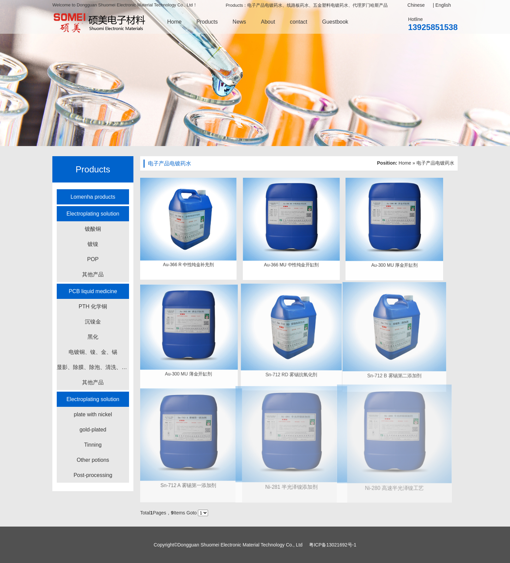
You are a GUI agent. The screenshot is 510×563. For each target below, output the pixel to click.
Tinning (93, 445)
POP (93, 259)
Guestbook (335, 22)
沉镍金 (93, 322)
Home (174, 22)
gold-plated (92, 429)
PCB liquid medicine (93, 291)
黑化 (92, 337)
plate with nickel (93, 414)
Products (207, 22)
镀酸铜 (93, 229)
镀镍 (92, 244)
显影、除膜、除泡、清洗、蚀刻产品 (93, 367)
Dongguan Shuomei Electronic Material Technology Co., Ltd (239, 544)
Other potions (93, 460)
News (239, 22)
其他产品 (93, 274)
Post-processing (93, 475)
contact (298, 22)
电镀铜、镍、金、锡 (93, 352)
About (268, 22)
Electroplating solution (93, 214)
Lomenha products (93, 197)
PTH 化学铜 (93, 306)
